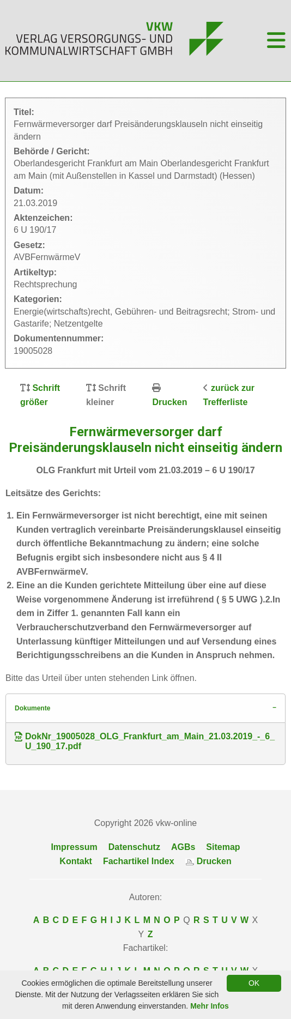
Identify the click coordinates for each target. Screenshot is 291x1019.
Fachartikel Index (138, 861)
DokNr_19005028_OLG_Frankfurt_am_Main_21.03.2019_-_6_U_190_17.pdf (145, 741)
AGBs (183, 847)
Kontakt (75, 861)
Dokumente (32, 708)
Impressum (74, 847)
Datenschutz (134, 847)
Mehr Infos (209, 1006)
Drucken (169, 402)
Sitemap (223, 847)
